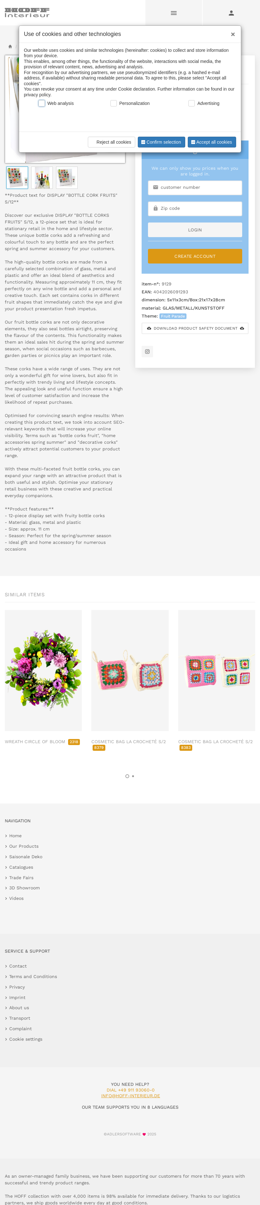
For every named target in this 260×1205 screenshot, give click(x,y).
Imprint (17, 997)
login (195, 229)
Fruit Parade (173, 316)
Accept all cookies (211, 142)
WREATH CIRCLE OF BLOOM (42, 741)
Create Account (194, 256)
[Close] (231, 32)
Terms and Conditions (33, 976)
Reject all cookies (110, 142)
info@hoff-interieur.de (130, 1095)
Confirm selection (160, 142)
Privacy (17, 986)
